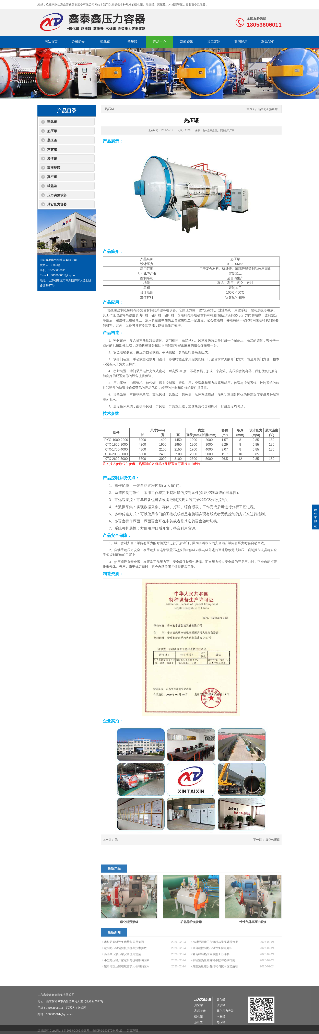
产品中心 (159, 41)
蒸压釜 (52, 140)
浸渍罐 (52, 158)
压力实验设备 (57, 195)
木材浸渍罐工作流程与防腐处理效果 (215, 965)
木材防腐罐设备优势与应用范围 (124, 965)
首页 (249, 109)
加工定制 (213, 41)
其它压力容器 (57, 204)
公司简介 (78, 41)
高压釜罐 (53, 167)
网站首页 (51, 41)
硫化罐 (105, 41)
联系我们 (267, 41)
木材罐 (52, 149)
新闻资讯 (186, 41)
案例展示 (240, 41)
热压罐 (132, 41)
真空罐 (52, 177)
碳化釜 (52, 186)
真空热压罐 (272, 839)
